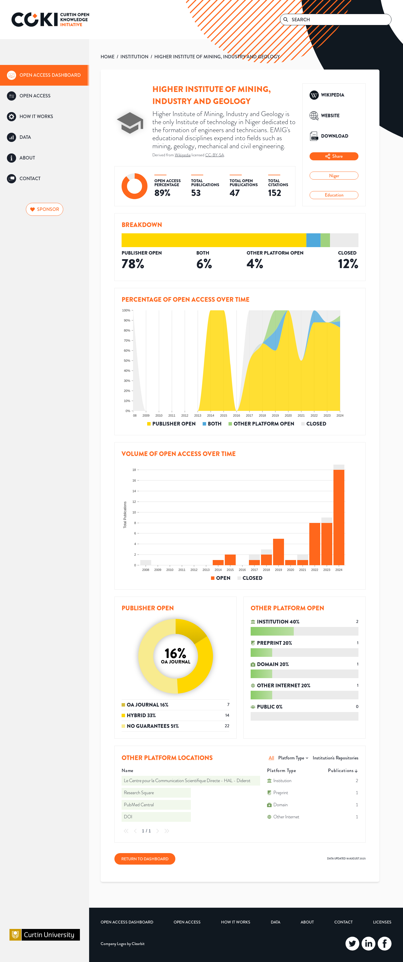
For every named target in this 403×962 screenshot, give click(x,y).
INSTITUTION (134, 56)
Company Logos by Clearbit (123, 943)
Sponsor (44, 209)
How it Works (235, 922)
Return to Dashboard (144, 859)
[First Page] (126, 831)
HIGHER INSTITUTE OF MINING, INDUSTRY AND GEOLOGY (217, 56)
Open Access (187, 922)
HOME (107, 56)
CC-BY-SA (214, 155)
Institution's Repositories (335, 758)
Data (275, 922)
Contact (343, 922)
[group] (44, 75)
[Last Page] (166, 831)
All (271, 758)
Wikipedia (183, 155)
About (307, 922)
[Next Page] (157, 831)
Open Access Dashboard (127, 922)
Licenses (382, 922)
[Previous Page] (135, 831)
